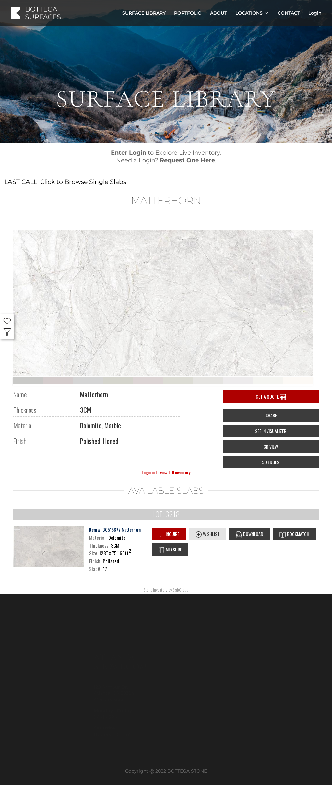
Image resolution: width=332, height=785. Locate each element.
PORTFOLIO (188, 13)
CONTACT (289, 13)
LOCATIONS (249, 13)
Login (315, 13)
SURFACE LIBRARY (144, 13)
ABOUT (218, 13)
